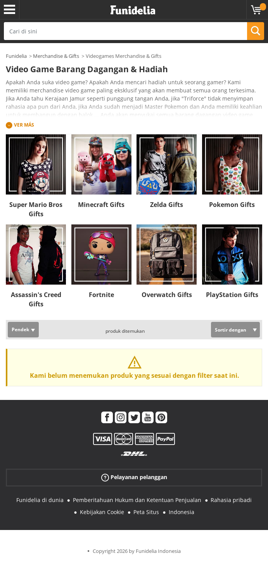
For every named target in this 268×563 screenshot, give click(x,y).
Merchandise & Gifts (56, 55)
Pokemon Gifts (232, 204)
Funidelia (16, 55)
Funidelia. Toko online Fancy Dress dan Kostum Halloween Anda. (133, 10)
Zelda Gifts (166, 204)
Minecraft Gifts (101, 204)
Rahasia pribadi (231, 500)
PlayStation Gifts (232, 294)
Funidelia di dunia (40, 500)
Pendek (20, 329)
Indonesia (181, 512)
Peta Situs (146, 512)
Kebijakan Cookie (102, 512)
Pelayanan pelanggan (134, 477)
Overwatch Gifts (167, 294)
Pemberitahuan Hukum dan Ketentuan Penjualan (137, 500)
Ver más (24, 125)
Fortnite (101, 294)
